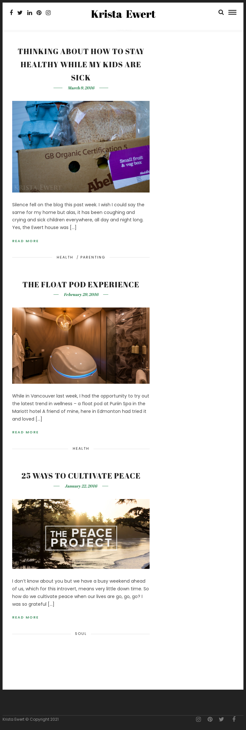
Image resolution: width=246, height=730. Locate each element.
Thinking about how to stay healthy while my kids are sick (81, 64)
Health (65, 257)
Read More (25, 240)
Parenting (92, 257)
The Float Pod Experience (80, 284)
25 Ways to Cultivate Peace (81, 476)
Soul (81, 633)
